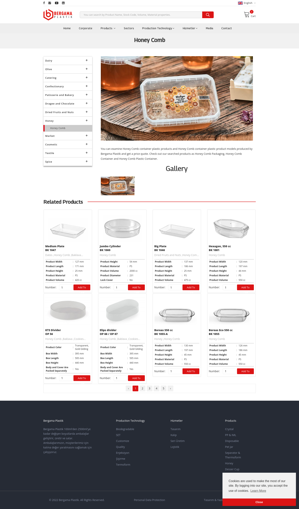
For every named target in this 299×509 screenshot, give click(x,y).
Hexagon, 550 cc (220, 246)
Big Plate (160, 246)
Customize (122, 441)
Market (66, 135)
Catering (66, 77)
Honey (66, 120)
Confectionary (66, 85)
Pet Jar (229, 447)
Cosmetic (66, 144)
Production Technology (158, 28)
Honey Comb (58, 128)
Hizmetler (190, 28)
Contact (226, 28)
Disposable (232, 441)
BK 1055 (214, 334)
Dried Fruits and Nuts (66, 111)
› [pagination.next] (170, 388)
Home (67, 28)
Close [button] (259, 502)
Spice (66, 161)
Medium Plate (54, 246)
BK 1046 (159, 250)
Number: (50, 287)
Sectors (129, 28)
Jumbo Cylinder (110, 246)
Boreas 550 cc (163, 330)
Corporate (85, 28)
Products (108, 28)
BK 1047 (50, 250)
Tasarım (176, 429)
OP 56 (49, 334)
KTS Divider (53, 330)
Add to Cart (82, 288)
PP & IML (230, 435)
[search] (208, 14)
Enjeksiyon (122, 453)
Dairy (66, 60)
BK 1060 (105, 250)
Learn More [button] (258, 490)
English (247, 3)
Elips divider (108, 330)
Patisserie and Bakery (66, 94)
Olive (66, 68)
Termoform (123, 464)
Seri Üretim (178, 441)
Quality (120, 447)
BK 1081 (214, 250)
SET (118, 435)
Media (209, 28)
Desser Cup (232, 469)
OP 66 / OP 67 (109, 334)
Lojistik (175, 447)
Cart (250, 14)
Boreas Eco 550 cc (221, 330)
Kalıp (174, 435)
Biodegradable (125, 429)
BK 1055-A (161, 334)
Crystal (229, 429)
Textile (66, 152)
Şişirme (120, 458)
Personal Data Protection (149, 500)
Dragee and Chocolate (66, 103)
